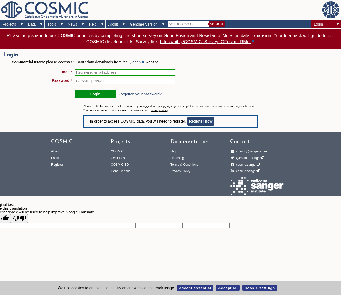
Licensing (177, 158)
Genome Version (143, 24)
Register (57, 165)
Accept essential (195, 288)
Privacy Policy (180, 171)
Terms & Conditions (184, 165)
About (113, 24)
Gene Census (120, 171)
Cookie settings (260, 288)
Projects (9, 24)
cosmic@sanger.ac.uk (250, 151)
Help (93, 24)
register (179, 121)
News (72, 24)
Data (32, 24)
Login (318, 24)
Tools (51, 24)
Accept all (228, 288)
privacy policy (159, 110)
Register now (201, 121)
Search (217, 24)
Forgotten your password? (140, 94)
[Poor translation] (19, 218)
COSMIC (117, 151)
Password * (62, 80)
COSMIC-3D (120, 165)
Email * (66, 72)
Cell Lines (118, 158)
